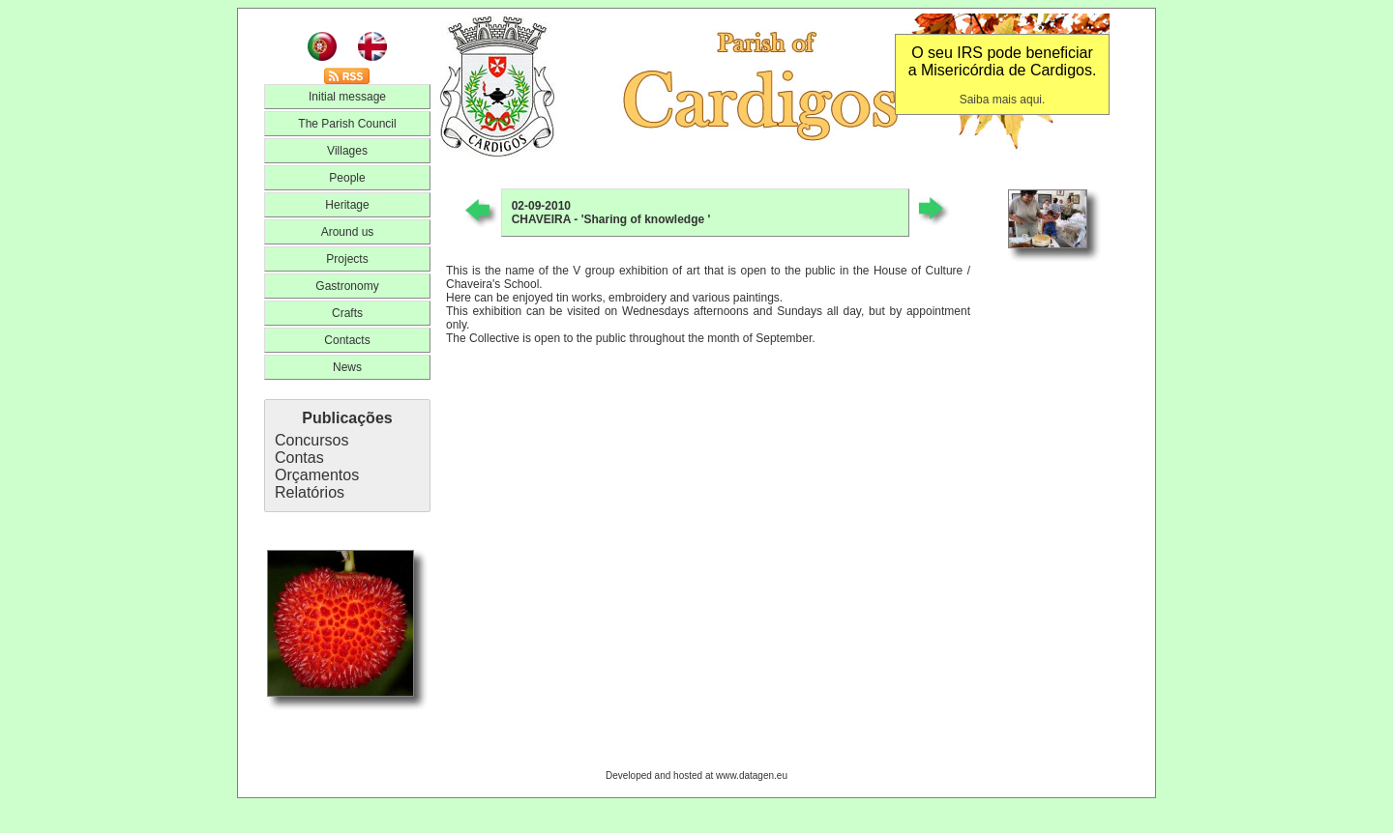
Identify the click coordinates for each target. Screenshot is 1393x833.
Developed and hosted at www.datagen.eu (696, 775)
